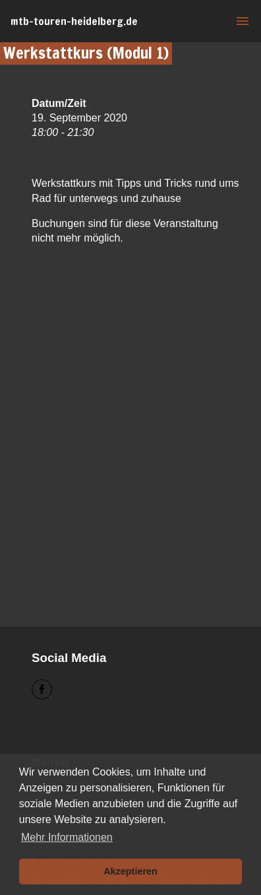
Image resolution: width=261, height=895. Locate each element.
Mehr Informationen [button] (67, 837)
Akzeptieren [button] (130, 871)
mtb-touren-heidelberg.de (74, 21)
